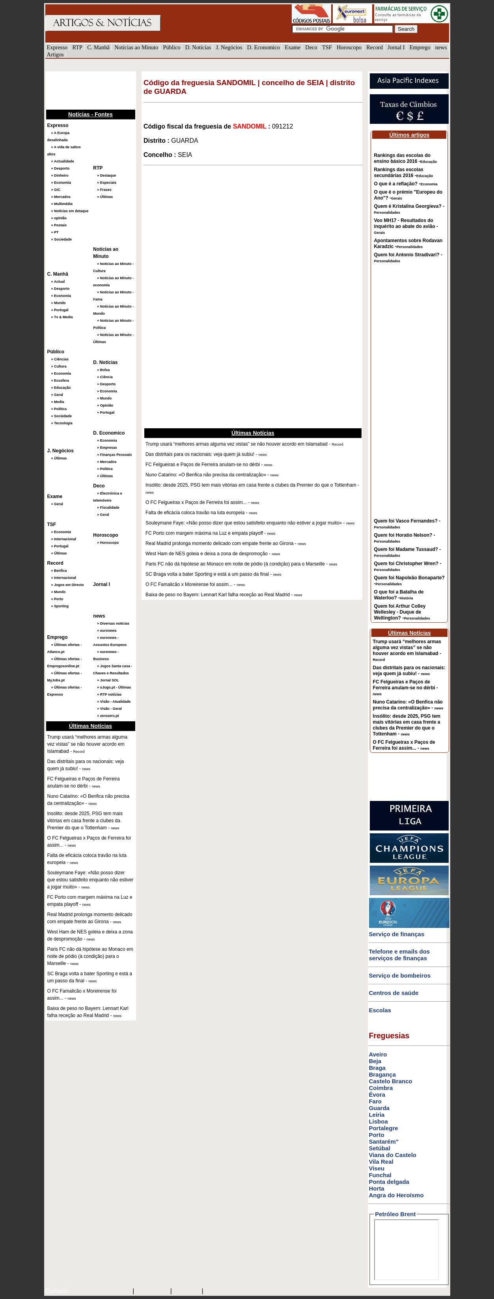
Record (374, 47)
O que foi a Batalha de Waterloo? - (398, 595)
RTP (77, 47)
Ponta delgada (389, 1181)
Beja (375, 1061)
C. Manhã (98, 47)
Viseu (376, 1168)
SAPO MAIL (152, 1291)
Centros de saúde (393, 992)
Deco (311, 47)
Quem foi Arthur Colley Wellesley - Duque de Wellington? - (402, 612)
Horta (376, 1188)
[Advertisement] (84, 89)
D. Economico (263, 47)
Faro (375, 1101)
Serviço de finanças (396, 934)
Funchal (380, 1175)
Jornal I (396, 47)
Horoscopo (349, 47)
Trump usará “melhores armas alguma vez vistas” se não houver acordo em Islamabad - (407, 650)
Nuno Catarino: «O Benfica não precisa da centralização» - (408, 705)
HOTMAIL (187, 1291)
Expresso (57, 47)
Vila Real (381, 1161)
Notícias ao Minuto (136, 47)
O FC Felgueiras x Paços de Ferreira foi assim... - (404, 745)
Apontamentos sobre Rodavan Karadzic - (408, 243)
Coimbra (381, 1087)
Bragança (382, 1074)
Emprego (420, 47)
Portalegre (383, 1128)
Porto (376, 1134)
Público (172, 47)
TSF (327, 47)
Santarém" (383, 1141)
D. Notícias (198, 47)
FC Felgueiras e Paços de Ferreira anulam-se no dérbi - (405, 687)
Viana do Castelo (392, 1155)
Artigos (55, 54)
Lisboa (378, 1121)
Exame (292, 47)
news (441, 47)
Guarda (379, 1108)
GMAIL (216, 1291)
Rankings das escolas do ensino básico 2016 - (405, 158)
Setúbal (379, 1148)
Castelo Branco (390, 1081)
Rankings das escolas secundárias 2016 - (403, 172)
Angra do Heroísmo (396, 1195)
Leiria (376, 1114)
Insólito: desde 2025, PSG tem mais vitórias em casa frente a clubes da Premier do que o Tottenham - (406, 725)
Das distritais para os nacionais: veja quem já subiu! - (409, 670)
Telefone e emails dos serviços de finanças (399, 954)
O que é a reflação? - (405, 184)
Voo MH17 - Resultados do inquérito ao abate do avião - (406, 226)
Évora (377, 1094)
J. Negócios (229, 47)
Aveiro (378, 1054)
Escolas (380, 1010)
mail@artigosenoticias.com (99, 1291)
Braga (377, 1067)
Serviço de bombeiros (400, 975)
